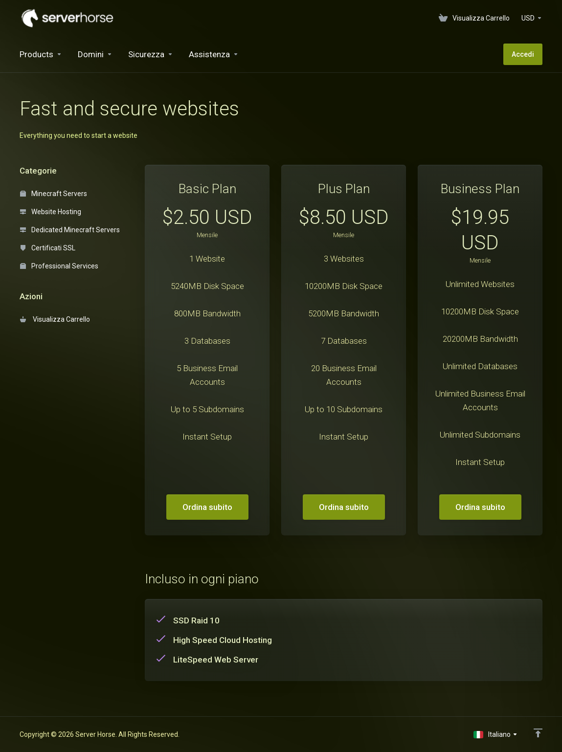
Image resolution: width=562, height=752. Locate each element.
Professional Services (59, 266)
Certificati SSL (47, 248)
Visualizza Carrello (55, 319)
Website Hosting (50, 212)
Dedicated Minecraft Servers (70, 230)
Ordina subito (207, 507)
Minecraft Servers (53, 194)
